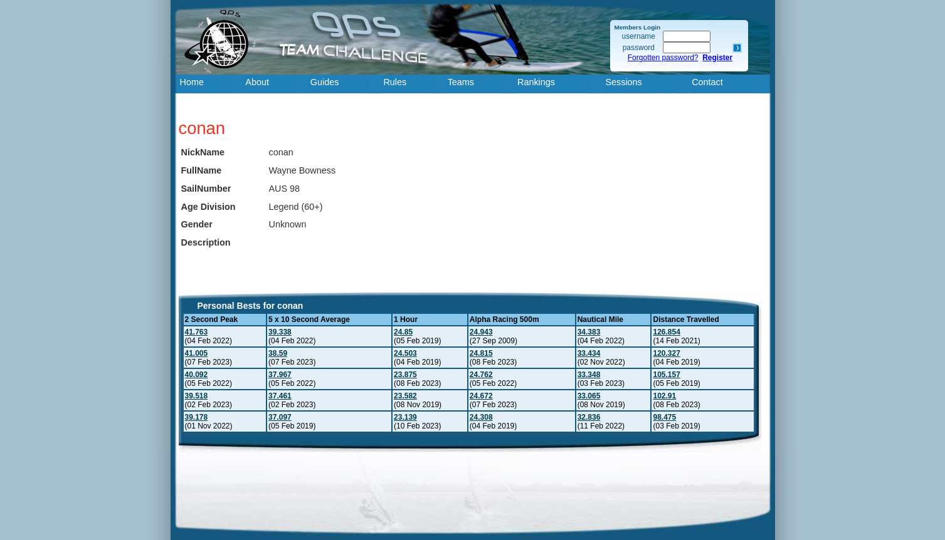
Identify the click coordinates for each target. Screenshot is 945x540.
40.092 (196, 374)
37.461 (280, 396)
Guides (324, 82)
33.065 (589, 396)
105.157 (666, 374)
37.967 (280, 374)
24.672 (481, 396)
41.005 (196, 353)
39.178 (196, 417)
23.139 (405, 417)
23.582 (405, 396)
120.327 (666, 353)
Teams (461, 82)
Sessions (623, 82)
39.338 (280, 332)
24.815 (481, 353)
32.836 (589, 417)
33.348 (589, 374)
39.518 (196, 396)
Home (192, 82)
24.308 (481, 417)
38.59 (277, 353)
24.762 (481, 374)
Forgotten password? (663, 57)
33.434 (589, 353)
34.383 (589, 332)
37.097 (280, 417)
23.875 (405, 374)
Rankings (536, 82)
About (257, 82)
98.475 (664, 417)
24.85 (403, 332)
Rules (394, 82)
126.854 (666, 332)
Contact (707, 82)
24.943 (481, 332)
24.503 (405, 353)
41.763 (196, 332)
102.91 (664, 396)
